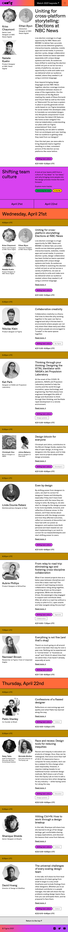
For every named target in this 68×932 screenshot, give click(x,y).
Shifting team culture (44, 159)
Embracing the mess (43, 190)
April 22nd (51, 204)
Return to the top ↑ (34, 920)
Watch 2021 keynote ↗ (48, 3)
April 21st (16, 204)
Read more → (40, 284)
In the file (57, 190)
